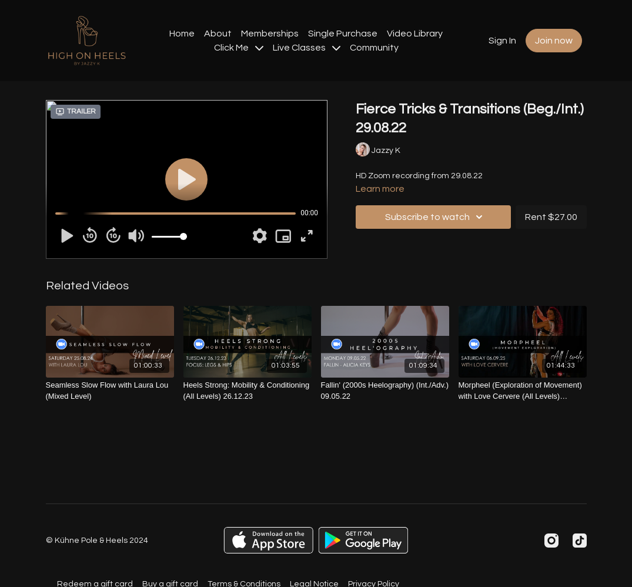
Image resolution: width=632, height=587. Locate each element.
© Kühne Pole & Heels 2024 (97, 540)
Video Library (415, 33)
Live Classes (306, 47)
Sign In (502, 40)
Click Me (238, 47)
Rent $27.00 (551, 217)
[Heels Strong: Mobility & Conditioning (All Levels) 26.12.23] (247, 390)
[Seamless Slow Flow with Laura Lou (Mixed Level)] (110, 390)
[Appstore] (268, 540)
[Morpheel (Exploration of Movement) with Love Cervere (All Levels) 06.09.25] (523, 390)
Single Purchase (342, 33)
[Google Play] (363, 540)
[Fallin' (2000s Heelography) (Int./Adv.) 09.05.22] (385, 390)
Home (182, 33)
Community (374, 47)
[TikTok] (580, 540)
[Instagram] (551, 540)
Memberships (270, 33)
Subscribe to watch (435, 217)
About (218, 33)
